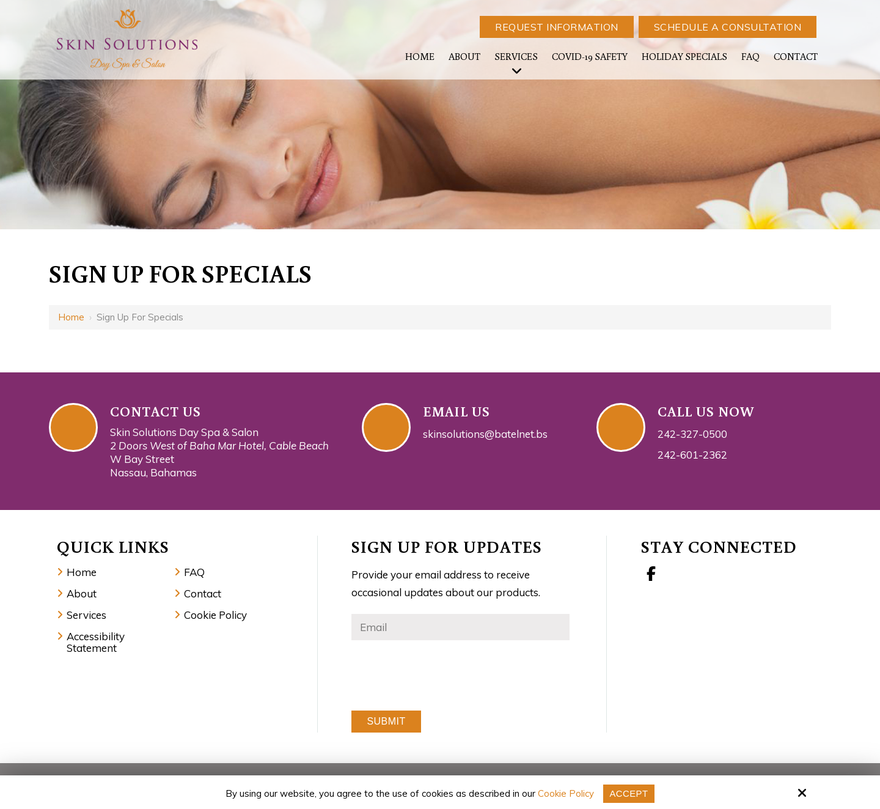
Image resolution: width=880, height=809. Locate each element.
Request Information (556, 27)
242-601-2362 (692, 454)
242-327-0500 (692, 433)
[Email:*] (460, 627)
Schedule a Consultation (728, 27)
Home (71, 317)
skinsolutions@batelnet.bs (485, 433)
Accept (628, 793)
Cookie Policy (566, 793)
